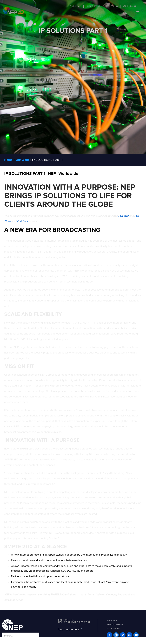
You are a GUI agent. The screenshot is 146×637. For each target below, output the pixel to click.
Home (8, 160)
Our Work (22, 160)
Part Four (22, 221)
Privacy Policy (112, 620)
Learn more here (68, 629)
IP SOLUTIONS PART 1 (47, 160)
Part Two (123, 215)
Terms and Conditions (115, 625)
